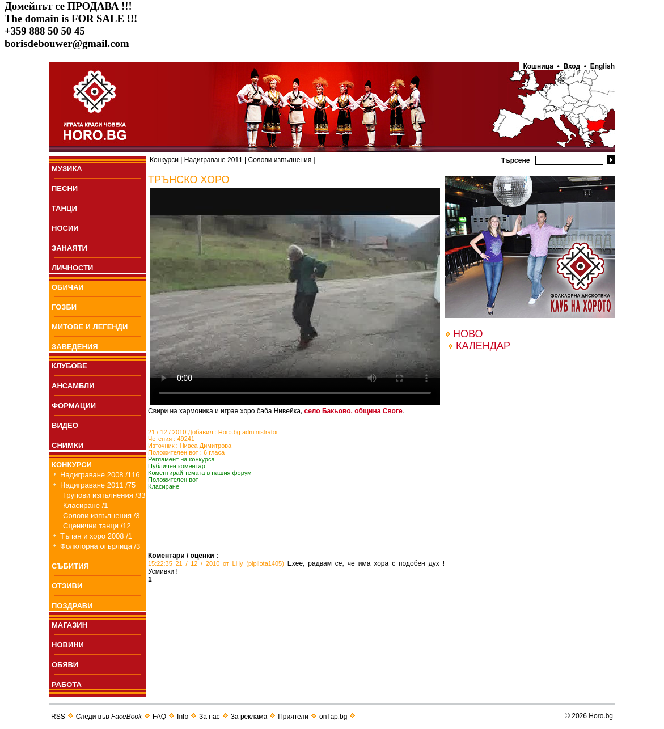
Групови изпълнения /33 (104, 495)
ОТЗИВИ (67, 586)
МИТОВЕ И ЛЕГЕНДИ (90, 327)
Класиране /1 (85, 505)
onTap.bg (333, 716)
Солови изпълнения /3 (101, 515)
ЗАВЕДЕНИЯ (75, 346)
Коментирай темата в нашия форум (200, 472)
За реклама (249, 716)
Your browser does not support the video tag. (295, 296)
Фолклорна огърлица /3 (100, 546)
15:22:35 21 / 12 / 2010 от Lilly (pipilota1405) (216, 563)
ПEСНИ (65, 188)
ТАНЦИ (64, 208)
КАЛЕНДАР (483, 345)
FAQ (159, 716)
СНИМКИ (67, 445)
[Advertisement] (280, 535)
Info (182, 716)
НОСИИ (65, 228)
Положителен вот (173, 479)
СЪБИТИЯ (70, 566)
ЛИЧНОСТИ (72, 268)
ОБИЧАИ (68, 287)
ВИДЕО (65, 425)
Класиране (163, 486)
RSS (58, 716)
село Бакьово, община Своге (353, 411)
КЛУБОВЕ (69, 366)
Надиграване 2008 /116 (100, 475)
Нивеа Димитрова (206, 445)
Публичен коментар (176, 466)
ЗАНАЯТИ (69, 248)
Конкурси (164, 160)
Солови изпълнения (280, 160)
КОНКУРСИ (72, 464)
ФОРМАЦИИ (74, 405)
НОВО (468, 334)
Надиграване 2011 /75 (98, 485)
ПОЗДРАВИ (72, 605)
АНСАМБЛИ (73, 386)
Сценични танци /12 (97, 526)
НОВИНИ (68, 645)
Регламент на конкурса (181, 459)
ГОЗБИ (64, 307)
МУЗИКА (67, 168)
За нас (209, 716)
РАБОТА (67, 684)
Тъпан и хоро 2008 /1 (96, 536)
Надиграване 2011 (213, 160)
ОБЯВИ (65, 664)
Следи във (109, 716)
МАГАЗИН (69, 625)
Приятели (293, 716)
